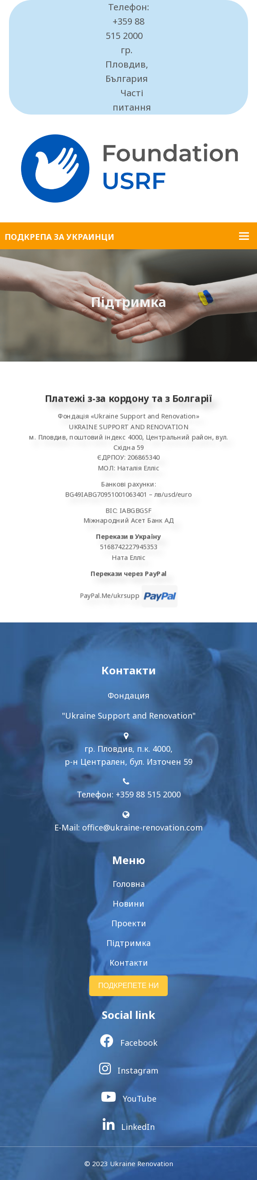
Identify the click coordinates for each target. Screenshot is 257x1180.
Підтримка (128, 942)
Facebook (128, 1042)
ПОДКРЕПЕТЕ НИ (128, 985)
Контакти (128, 962)
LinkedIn (129, 1126)
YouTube (129, 1098)
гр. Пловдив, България (126, 64)
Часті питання (132, 100)
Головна (129, 883)
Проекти (128, 923)
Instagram (128, 1070)
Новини (128, 903)
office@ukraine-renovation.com (142, 827)
